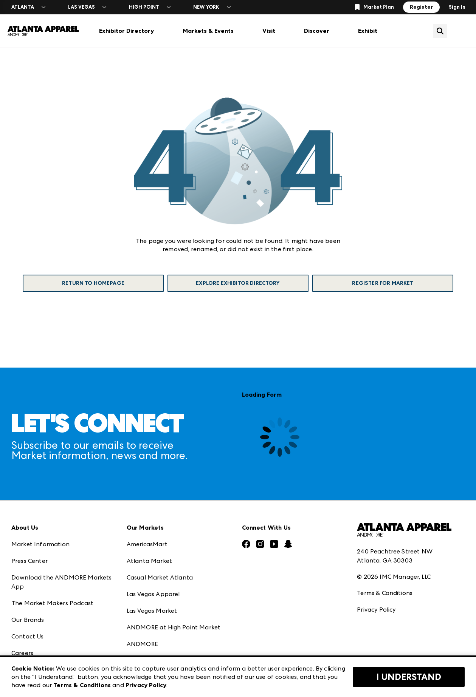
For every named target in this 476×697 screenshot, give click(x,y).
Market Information (40, 544)
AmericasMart (147, 544)
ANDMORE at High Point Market (173, 627)
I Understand (408, 677)
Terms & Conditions (384, 593)
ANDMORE (142, 644)
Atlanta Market (149, 560)
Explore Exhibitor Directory (238, 283)
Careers (22, 653)
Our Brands (27, 619)
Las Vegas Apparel (153, 594)
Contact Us (27, 636)
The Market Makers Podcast (52, 603)
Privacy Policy (376, 609)
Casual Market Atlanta (160, 577)
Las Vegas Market (152, 610)
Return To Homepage (93, 283)
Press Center (29, 560)
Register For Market (382, 283)
